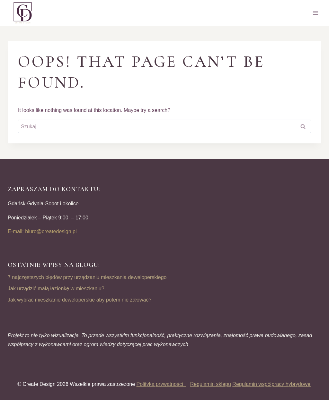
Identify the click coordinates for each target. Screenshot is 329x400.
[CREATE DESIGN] (23, 13)
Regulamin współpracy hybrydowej (271, 384)
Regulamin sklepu (210, 384)
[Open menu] (315, 13)
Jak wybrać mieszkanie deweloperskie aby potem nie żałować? (79, 299)
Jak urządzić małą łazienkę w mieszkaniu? (56, 288)
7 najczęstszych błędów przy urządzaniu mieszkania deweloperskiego (87, 277)
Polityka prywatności (161, 384)
